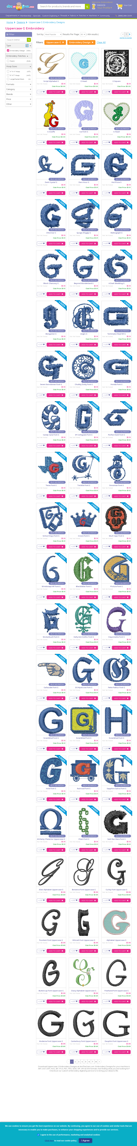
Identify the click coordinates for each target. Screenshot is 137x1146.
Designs (21, 22)
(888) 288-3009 (124, 16)
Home (10, 22)
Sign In (101, 5)
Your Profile (104, 8)
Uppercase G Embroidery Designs (47, 22)
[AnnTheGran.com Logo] (20, 6)
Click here (49, 1141)
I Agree (85, 1140)
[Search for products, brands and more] (61, 6)
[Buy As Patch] (57, 78)
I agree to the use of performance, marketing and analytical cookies (68, 1135)
